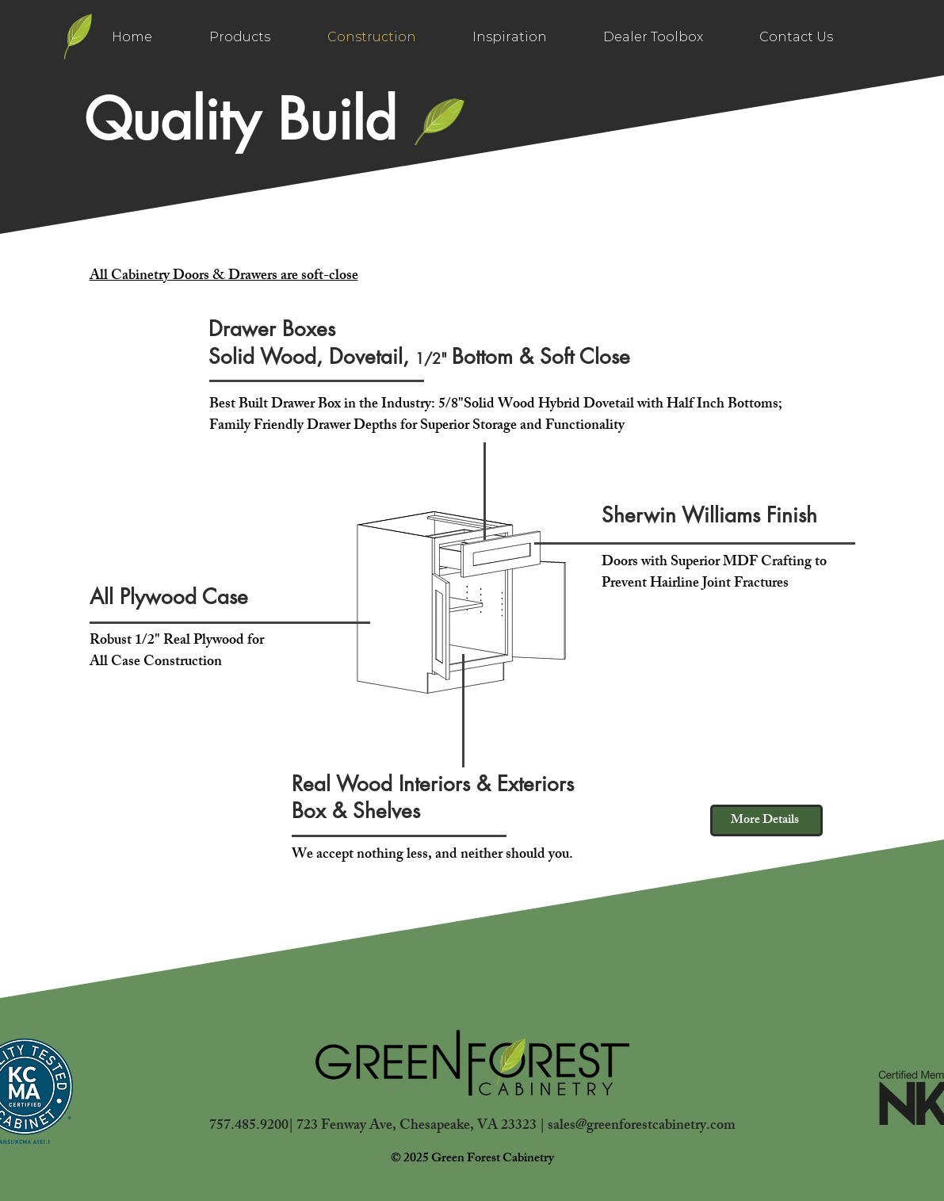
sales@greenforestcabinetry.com (642, 1126)
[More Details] (766, 820)
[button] (653, 37)
